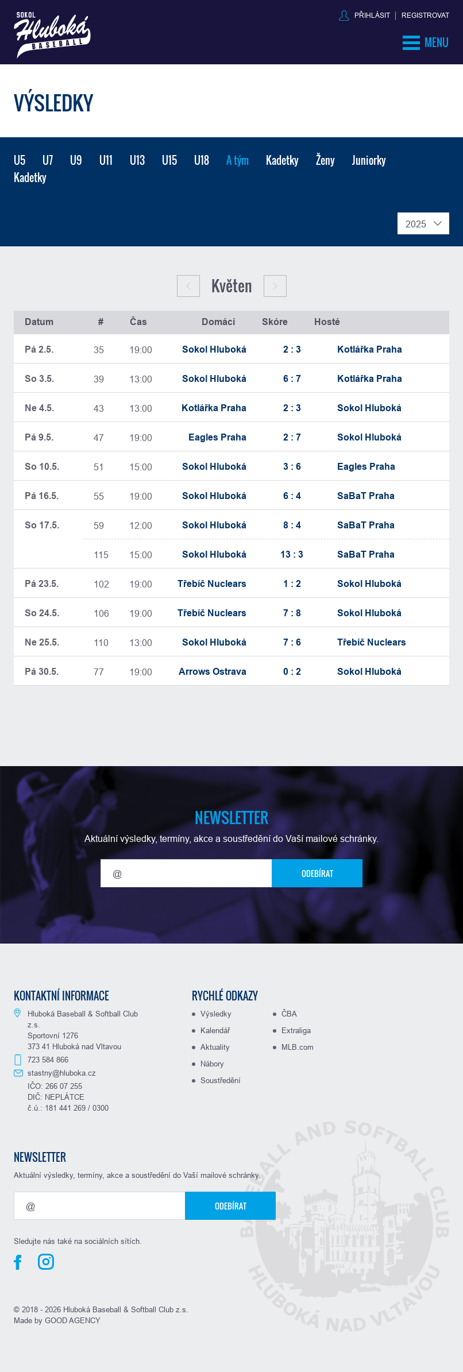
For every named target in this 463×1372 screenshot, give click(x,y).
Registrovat (425, 15)
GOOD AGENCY (73, 1320)
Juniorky (369, 160)
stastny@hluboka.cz (62, 1072)
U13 (137, 160)
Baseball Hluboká (52, 35)
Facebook (17, 1262)
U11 (106, 160)
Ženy (325, 160)
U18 (201, 160)
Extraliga (296, 1030)
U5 (19, 160)
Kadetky (282, 160)
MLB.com (297, 1047)
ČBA (289, 1013)
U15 (169, 160)
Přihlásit (372, 15)
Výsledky (216, 1013)
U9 (76, 160)
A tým (237, 160)
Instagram (46, 1262)
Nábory (212, 1063)
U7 (48, 160)
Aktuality (215, 1047)
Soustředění (220, 1080)
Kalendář (215, 1030)
